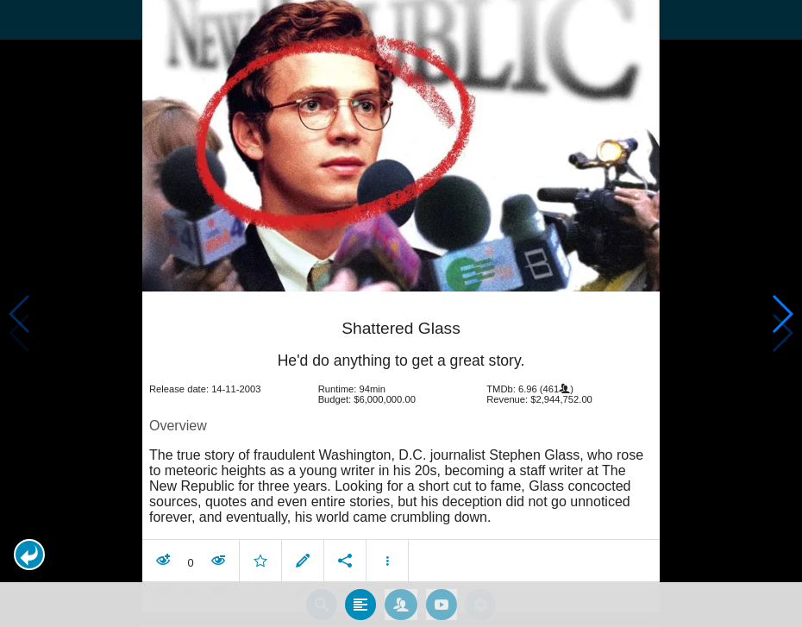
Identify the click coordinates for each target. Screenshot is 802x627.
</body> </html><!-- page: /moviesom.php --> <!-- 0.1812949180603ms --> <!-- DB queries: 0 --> (401, 313)
